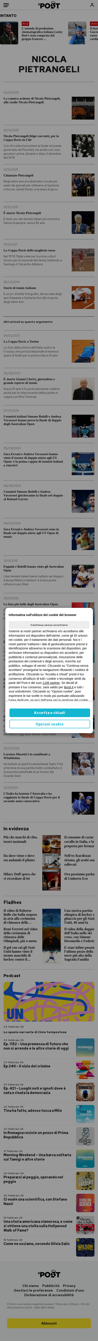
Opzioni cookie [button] (50, 724)
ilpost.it (69, 687)
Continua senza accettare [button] (49, 625)
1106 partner (51, 683)
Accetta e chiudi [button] (49, 712)
